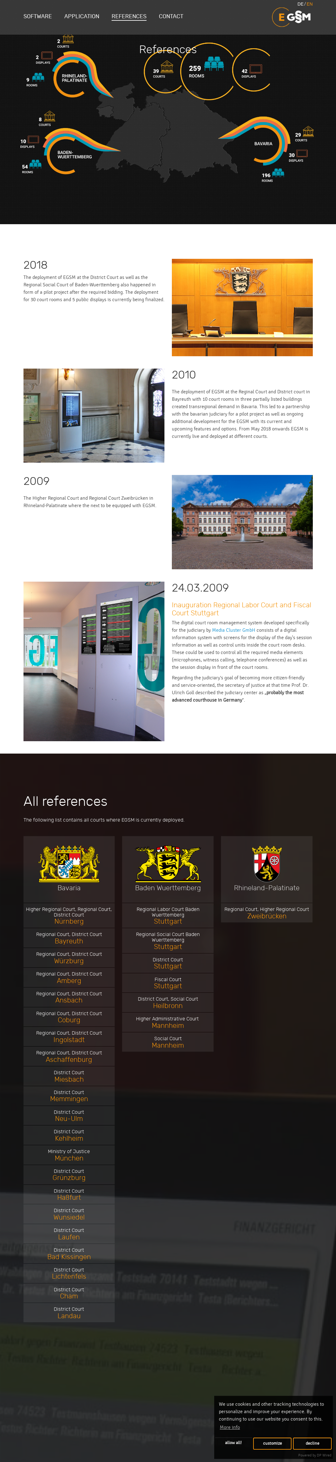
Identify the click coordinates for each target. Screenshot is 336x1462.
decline (312, 1443)
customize (272, 1443)
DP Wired (324, 1455)
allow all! (233, 1442)
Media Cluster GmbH (233, 630)
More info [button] (230, 1427)
